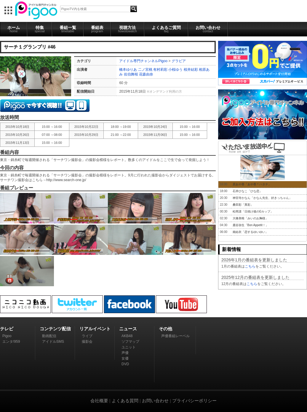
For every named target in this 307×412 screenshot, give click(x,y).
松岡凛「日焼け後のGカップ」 (253, 211)
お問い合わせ (208, 29)
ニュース (128, 328)
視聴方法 (127, 29)
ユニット (128, 347)
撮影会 (87, 341)
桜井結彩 (191, 69)
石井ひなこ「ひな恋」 (247, 191)
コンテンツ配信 (55, 328)
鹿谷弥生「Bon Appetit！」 (250, 225)
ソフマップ (130, 341)
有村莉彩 (160, 69)
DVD (125, 364)
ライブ (87, 336)
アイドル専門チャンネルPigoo (143, 61)
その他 (165, 328)
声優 (125, 353)
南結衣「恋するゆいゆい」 (250, 232)
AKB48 (126, 336)
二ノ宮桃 (145, 69)
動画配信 (49, 336)
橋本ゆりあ (128, 69)
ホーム (13, 29)
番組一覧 (68, 29)
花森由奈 (146, 74)
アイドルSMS (53, 341)
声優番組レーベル (175, 336)
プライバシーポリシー (194, 400)
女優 (125, 358)
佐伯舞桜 (131, 74)
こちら (250, 266)
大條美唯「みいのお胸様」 (250, 218)
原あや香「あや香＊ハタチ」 (252, 184)
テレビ (6, 328)
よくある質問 (125, 400)
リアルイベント (95, 328)
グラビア (179, 61)
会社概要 (99, 400)
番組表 (97, 29)
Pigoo (7, 336)
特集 (40, 29)
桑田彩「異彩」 (243, 204)
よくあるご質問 (166, 29)
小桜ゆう (175, 69)
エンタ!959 (11, 341)
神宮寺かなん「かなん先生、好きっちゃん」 (262, 197)
